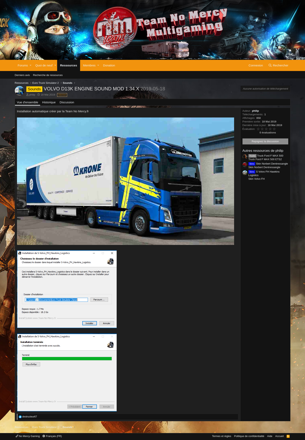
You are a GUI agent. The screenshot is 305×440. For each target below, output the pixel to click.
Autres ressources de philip (262, 151)
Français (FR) (52, 436)
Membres (89, 65)
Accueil (279, 436)
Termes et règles (221, 436)
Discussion (67, 102)
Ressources (68, 65)
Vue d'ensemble (27, 102)
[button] (30, 65)
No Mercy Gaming (28, 436)
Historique (49, 102)
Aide (269, 436)
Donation (109, 65)
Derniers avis (22, 75)
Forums (23, 65)
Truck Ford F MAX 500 (265, 155)
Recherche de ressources (48, 75)
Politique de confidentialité (249, 436)
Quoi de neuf (44, 65)
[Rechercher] (278, 65)
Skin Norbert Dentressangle (268, 163)
